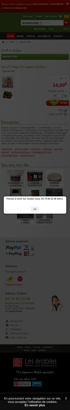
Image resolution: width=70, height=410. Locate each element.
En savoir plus (35, 405)
